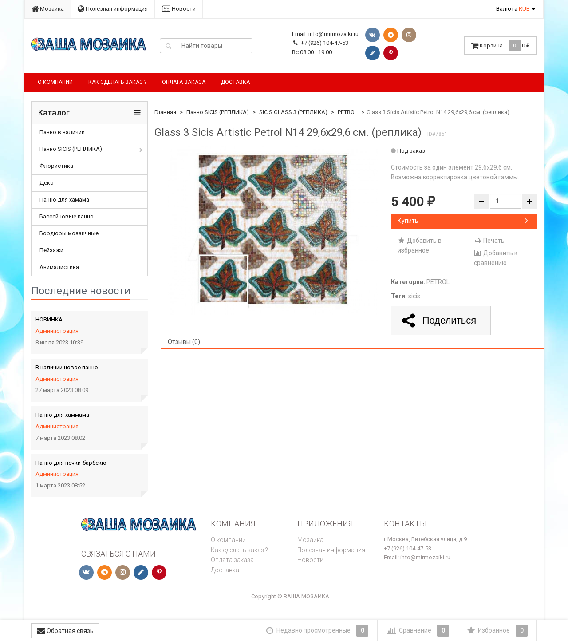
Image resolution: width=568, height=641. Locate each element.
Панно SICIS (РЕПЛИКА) (70, 149)
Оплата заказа (183, 82)
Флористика (56, 165)
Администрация (57, 331)
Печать (489, 240)
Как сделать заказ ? (117, 82)
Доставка (235, 82)
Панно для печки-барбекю (71, 462)
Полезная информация (113, 8)
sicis (414, 296)
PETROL (348, 112)
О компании (55, 82)
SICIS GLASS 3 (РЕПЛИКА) (293, 112)
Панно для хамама (64, 199)
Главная (165, 112)
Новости (179, 8)
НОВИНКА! (50, 319)
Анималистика (59, 267)
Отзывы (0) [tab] (184, 341)
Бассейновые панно (66, 216)
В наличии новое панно (67, 367)
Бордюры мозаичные (69, 233)
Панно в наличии (62, 132)
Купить (463, 220)
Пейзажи (51, 250)
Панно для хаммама (62, 415)
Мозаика (48, 8)
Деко (46, 182)
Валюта (513, 8)
